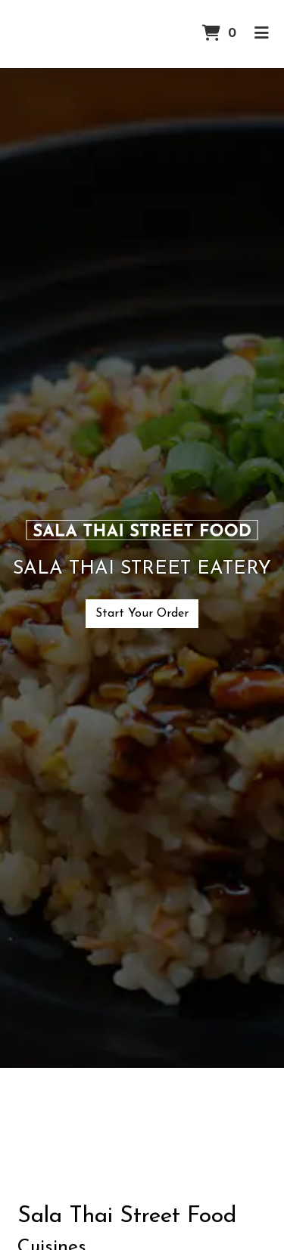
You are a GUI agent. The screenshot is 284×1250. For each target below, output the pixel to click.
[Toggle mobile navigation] (261, 34)
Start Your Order (142, 614)
